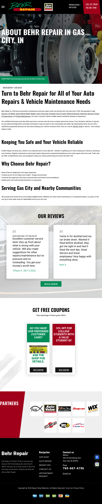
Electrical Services (73, 114)
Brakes (33, 114)
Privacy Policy (78, 488)
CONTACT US (45, 469)
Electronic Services (87, 114)
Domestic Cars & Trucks (57, 114)
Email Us (67, 473)
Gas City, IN (33, 236)
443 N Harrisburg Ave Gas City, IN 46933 (23, 79)
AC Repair (11, 114)
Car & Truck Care (42, 114)
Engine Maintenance (23, 116)
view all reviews (51, 283)
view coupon (38, 369)
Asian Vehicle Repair (23, 114)
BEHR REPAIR (8, 88)
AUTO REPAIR (45, 461)
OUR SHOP (18, 88)
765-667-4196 (91, 7)
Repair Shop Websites (40, 488)
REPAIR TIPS (45, 465)
